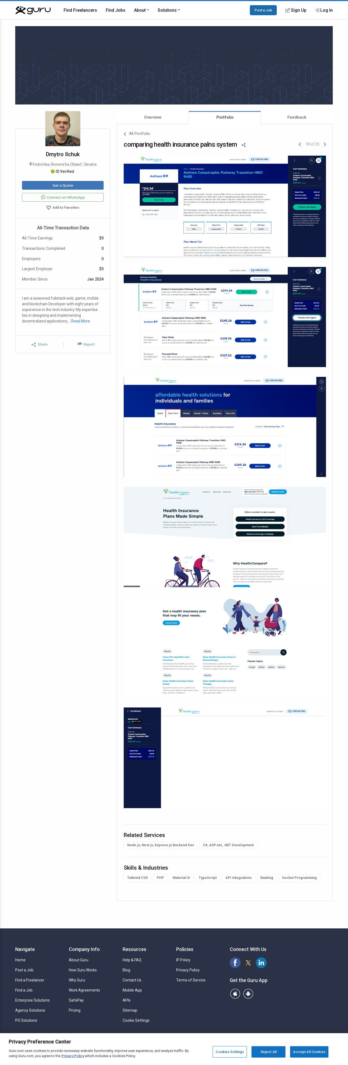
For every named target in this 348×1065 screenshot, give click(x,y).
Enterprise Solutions (32, 1000)
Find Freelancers (80, 10)
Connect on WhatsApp (63, 197)
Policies (184, 949)
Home (20, 960)
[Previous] (300, 144)
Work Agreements (84, 990)
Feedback (296, 117)
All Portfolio (137, 134)
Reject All (268, 1052)
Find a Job (24, 990)
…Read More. (80, 321)
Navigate (25, 949)
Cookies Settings (230, 1052)
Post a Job (263, 10)
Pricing (74, 1010)
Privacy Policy (188, 970)
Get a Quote (62, 185)
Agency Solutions (30, 1010)
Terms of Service (191, 980)
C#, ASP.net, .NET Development (228, 845)
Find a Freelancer (29, 980)
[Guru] (33, 10)
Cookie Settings (136, 1020)
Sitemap (130, 1010)
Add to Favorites (62, 208)
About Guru (78, 960)
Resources (134, 949)
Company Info (84, 949)
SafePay (76, 1000)
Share (39, 344)
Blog (126, 970)
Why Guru (77, 980)
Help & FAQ (132, 960)
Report (86, 344)
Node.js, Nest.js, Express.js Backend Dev (160, 845)
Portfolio (225, 117)
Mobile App (132, 990)
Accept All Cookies (309, 1052)
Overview (152, 117)
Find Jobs (115, 10)
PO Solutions (26, 1020)
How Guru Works (83, 970)
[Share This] (243, 144)
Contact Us (132, 980)
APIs (126, 1000)
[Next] (325, 144)
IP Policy (183, 960)
